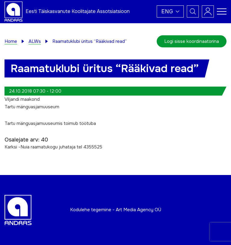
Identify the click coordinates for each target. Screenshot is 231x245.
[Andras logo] (14, 11)
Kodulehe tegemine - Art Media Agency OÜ (115, 210)
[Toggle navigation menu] (221, 11)
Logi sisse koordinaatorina (191, 41)
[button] (170, 11)
